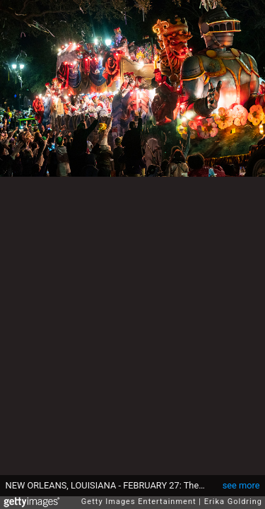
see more (241, 485)
